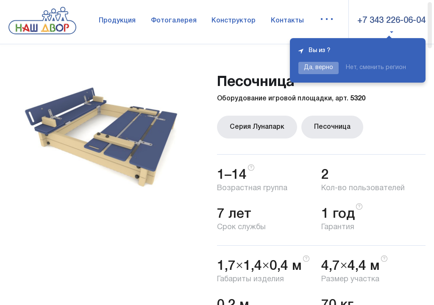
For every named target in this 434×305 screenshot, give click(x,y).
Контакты (287, 21)
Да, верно (318, 67)
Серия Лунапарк (257, 127)
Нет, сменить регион (376, 67)
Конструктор (233, 21)
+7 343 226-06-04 (391, 21)
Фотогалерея (174, 21)
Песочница (332, 127)
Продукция (117, 21)
